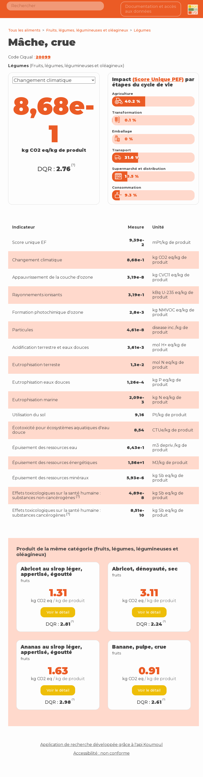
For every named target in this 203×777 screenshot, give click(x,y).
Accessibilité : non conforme (101, 751)
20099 (43, 54)
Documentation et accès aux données (151, 7)
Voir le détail (58, 609)
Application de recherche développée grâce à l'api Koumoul (101, 742)
